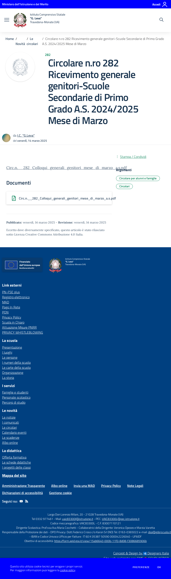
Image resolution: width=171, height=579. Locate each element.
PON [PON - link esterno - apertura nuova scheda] (5, 312)
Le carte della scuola (16, 367)
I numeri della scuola (16, 362)
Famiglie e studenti (15, 392)
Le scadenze (10, 437)
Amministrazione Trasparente (23, 485)
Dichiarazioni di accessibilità (22, 492)
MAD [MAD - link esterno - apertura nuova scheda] (5, 302)
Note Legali (135, 485)
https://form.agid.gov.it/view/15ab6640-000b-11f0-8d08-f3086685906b (100, 541)
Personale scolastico (16, 397)
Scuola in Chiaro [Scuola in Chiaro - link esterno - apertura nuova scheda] (13, 322)
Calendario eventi (14, 432)
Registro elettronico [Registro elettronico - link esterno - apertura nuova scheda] (16, 297)
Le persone (9, 357)
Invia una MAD (84, 485)
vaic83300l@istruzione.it (77, 519)
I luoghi (7, 352)
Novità (20, 43)
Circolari (124, 186)
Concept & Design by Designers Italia (141, 553)
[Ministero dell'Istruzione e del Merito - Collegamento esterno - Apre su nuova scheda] (25, 4)
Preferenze (141, 567)
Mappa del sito (14, 475)
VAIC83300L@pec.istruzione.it (121, 519)
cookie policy (67, 570)
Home (9, 38)
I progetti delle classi (16, 467)
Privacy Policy (111, 485)
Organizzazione (12, 372)
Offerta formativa (14, 457)
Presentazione (12, 347)
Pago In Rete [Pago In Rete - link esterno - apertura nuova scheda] (11, 307)
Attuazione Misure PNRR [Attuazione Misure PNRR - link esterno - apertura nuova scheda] (19, 327)
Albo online (10, 442)
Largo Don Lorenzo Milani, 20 (65, 514)
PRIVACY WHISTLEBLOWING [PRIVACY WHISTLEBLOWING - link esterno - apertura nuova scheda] (22, 332)
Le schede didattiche (16, 462)
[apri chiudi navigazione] (6, 20)
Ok (159, 567)
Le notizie (9, 417)
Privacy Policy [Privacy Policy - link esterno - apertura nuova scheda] (11, 317)
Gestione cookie (60, 492)
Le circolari (32, 41)
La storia (8, 377)
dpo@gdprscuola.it (159, 532)
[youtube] (21, 501)
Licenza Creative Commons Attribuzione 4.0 (44, 234)
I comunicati (10, 422)
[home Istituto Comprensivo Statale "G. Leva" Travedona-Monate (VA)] (39, 20)
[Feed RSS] (27, 501)
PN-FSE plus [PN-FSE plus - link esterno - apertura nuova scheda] (11, 292)
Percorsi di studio (13, 402)
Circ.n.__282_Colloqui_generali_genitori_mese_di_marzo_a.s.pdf (66, 167)
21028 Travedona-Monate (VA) (104, 514)
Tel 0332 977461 (42, 519)
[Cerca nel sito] (161, 20)
